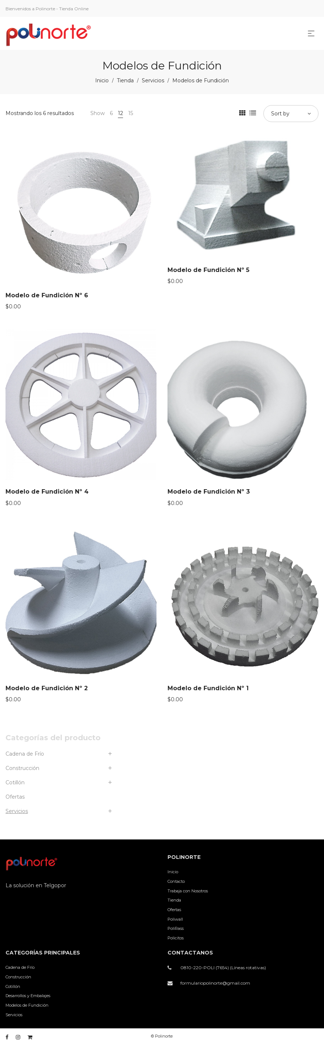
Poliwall (175, 919)
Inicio (102, 80)
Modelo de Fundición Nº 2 (47, 688)
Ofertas (15, 797)
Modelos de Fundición (27, 1005)
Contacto (176, 881)
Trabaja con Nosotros (188, 890)
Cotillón (15, 782)
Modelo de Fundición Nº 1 (208, 688)
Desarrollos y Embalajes (28, 995)
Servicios (153, 80)
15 (130, 113)
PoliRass (176, 928)
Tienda (125, 80)
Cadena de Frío (25, 754)
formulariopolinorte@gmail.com (215, 983)
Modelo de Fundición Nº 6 (47, 295)
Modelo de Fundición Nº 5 (208, 269)
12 (120, 113)
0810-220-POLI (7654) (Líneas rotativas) (223, 967)
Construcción (22, 768)
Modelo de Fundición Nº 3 (209, 491)
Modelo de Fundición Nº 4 (47, 491)
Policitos (176, 938)
